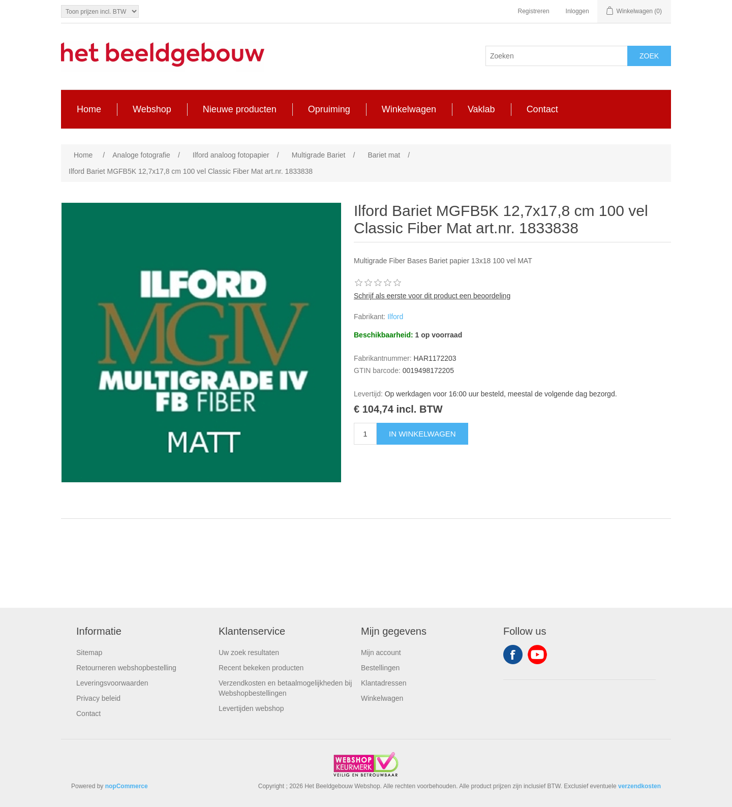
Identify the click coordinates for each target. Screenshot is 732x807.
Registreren (534, 11)
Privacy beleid (98, 698)
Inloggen (577, 11)
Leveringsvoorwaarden (112, 683)
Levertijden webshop (251, 708)
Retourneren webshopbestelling (126, 668)
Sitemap (89, 652)
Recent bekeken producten (261, 668)
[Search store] (556, 56)
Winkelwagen (382, 698)
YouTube (537, 654)
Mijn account (381, 652)
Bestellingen (380, 668)
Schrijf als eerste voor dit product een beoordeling (432, 296)
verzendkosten (639, 786)
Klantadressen (384, 683)
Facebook (513, 654)
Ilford (395, 317)
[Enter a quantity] (365, 434)
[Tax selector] (100, 11)
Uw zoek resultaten (249, 652)
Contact (88, 713)
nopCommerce (126, 786)
